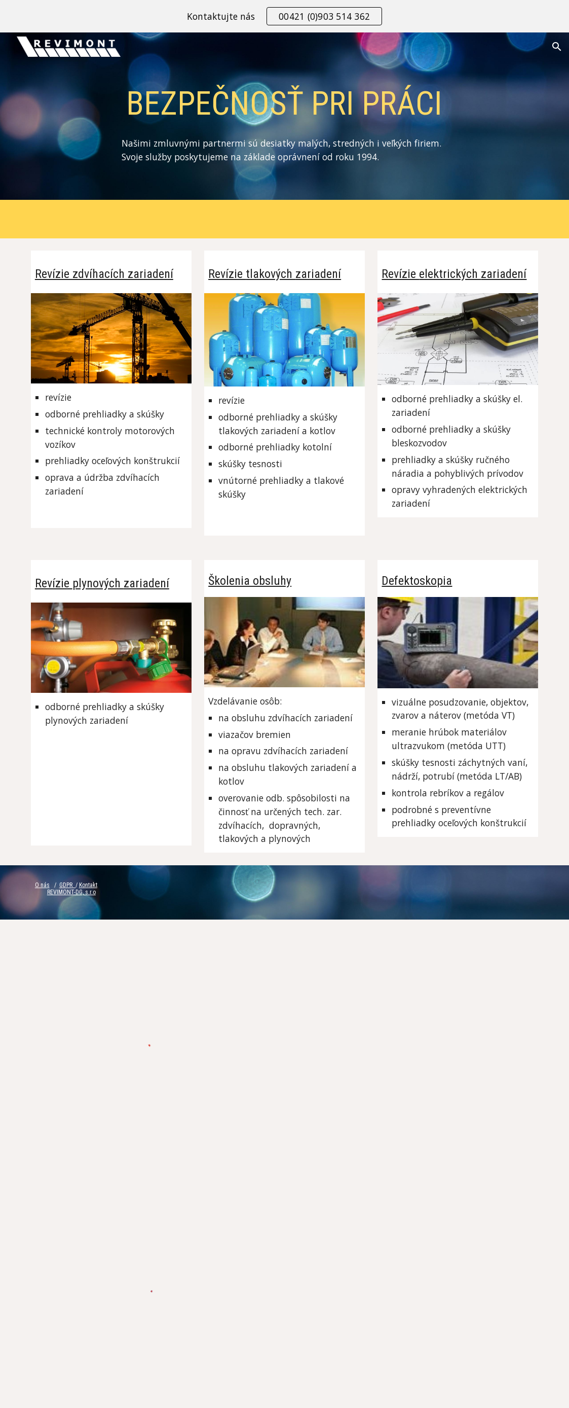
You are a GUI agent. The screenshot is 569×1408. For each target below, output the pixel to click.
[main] (284, 118)
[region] (284, 16)
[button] (557, 46)
